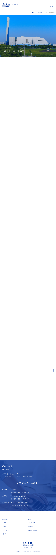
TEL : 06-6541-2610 (18, 498)
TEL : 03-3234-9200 (18, 492)
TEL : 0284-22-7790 (19, 505)
